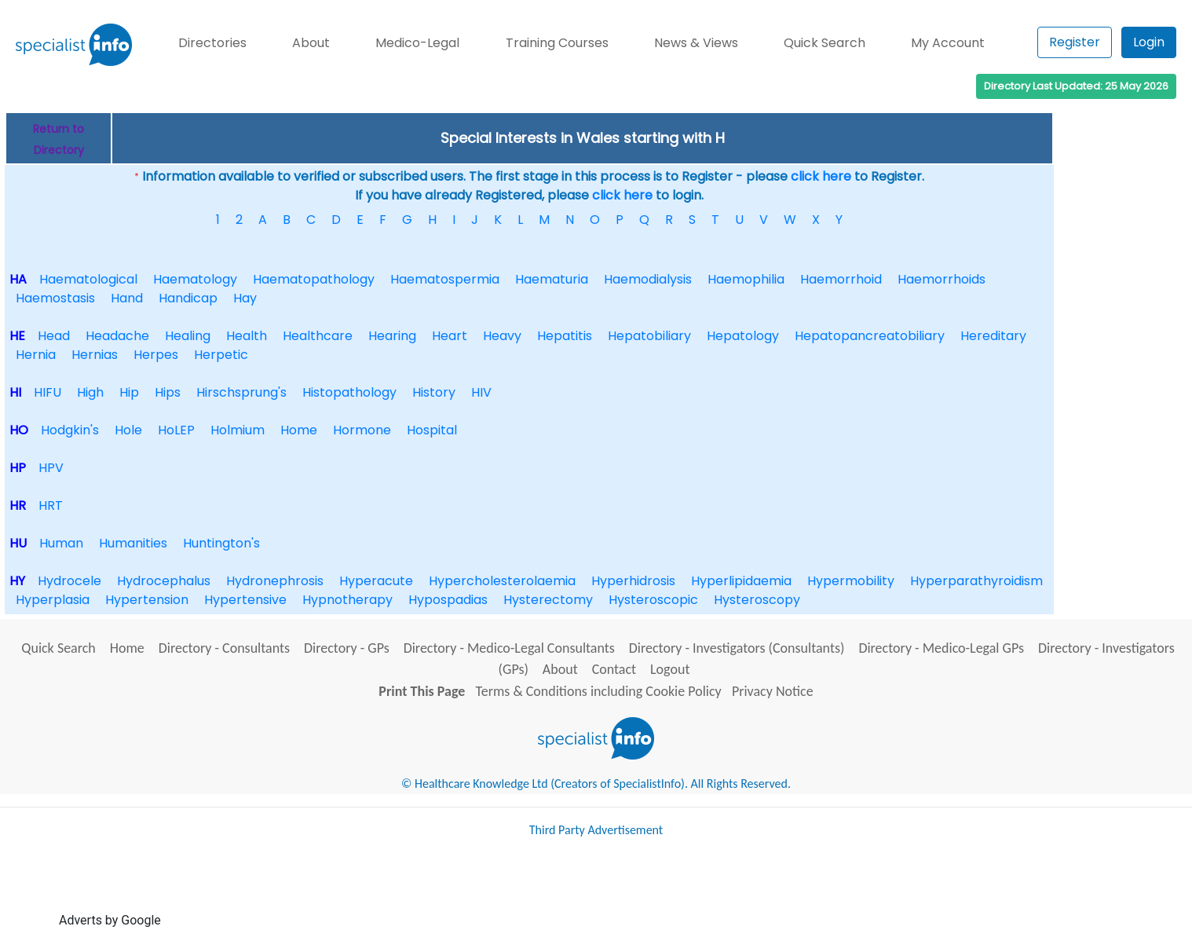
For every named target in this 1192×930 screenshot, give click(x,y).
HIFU (47, 392)
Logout (669, 669)
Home (298, 430)
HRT (50, 505)
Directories (212, 43)
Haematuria (551, 279)
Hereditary (993, 336)
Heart (449, 336)
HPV (51, 468)
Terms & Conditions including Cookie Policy (599, 691)
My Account (948, 43)
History (433, 392)
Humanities (133, 543)
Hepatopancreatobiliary (870, 336)
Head (54, 336)
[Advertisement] (450, 889)
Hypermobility (850, 581)
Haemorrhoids (941, 279)
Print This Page (421, 691)
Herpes (155, 355)
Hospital (432, 430)
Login (1149, 42)
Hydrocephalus (163, 581)
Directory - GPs (346, 648)
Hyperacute (376, 581)
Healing (187, 336)
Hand (127, 298)
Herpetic (221, 355)
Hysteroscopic (653, 600)
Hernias (94, 355)
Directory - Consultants (224, 648)
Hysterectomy (548, 600)
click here (821, 176)
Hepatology (743, 336)
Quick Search (824, 43)
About (311, 43)
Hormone (362, 430)
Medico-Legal (417, 43)
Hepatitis (564, 336)
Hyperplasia (53, 600)
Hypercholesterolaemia (502, 581)
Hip (129, 392)
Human (61, 543)
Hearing (392, 336)
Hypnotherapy (347, 600)
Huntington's (221, 543)
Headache (117, 336)
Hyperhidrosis (633, 581)
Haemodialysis (648, 279)
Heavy (502, 336)
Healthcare (318, 336)
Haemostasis (55, 298)
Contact (614, 669)
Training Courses (557, 43)
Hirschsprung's (241, 392)
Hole (128, 430)
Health (246, 336)
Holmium (237, 430)
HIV (481, 392)
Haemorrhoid (841, 279)
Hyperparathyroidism (976, 581)
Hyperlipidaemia (741, 581)
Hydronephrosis (275, 581)
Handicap (188, 298)
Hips (168, 392)
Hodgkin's (70, 430)
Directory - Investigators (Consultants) (737, 648)
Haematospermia (444, 279)
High (90, 392)
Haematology (195, 279)
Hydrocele (69, 581)
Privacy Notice (773, 691)
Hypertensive (245, 600)
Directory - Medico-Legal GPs (941, 648)
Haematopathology (314, 279)
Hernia (36, 355)
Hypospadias (448, 600)
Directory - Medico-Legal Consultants (509, 648)
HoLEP (176, 430)
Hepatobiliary (649, 336)
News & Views (696, 43)
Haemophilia (746, 279)
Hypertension (146, 600)
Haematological (88, 279)
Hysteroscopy (757, 600)
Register (1074, 42)
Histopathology (349, 392)
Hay (245, 298)
